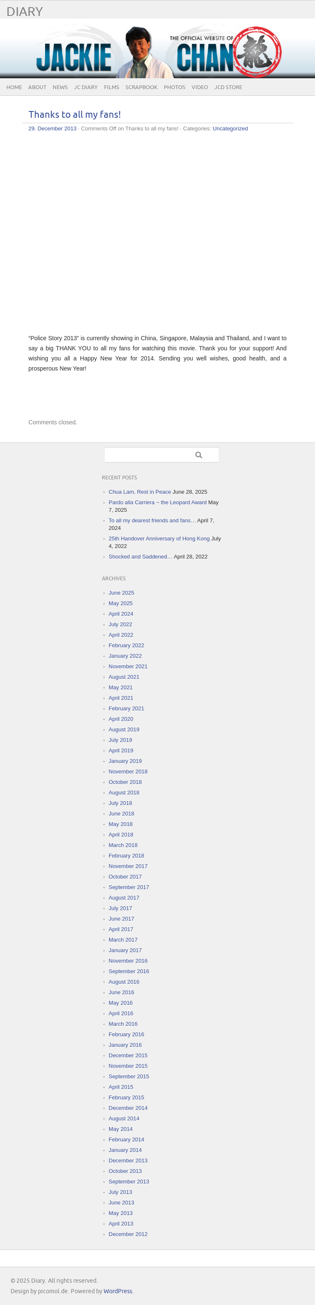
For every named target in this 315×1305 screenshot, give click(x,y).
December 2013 (128, 1160)
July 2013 (120, 1192)
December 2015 (128, 1055)
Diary (24, 12)
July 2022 (120, 624)
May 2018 (121, 824)
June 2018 (121, 813)
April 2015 (121, 1087)
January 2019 (125, 761)
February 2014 (126, 1139)
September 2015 (129, 1076)
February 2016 (126, 1034)
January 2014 (125, 1150)
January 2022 (125, 656)
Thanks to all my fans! (75, 115)
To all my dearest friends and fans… (152, 520)
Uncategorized (230, 128)
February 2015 (126, 1097)
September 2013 (129, 1181)
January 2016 (125, 1045)
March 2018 (123, 845)
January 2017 (125, 950)
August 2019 (124, 729)
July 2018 (120, 803)
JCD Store (228, 87)
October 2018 (125, 782)
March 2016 (123, 1024)
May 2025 (121, 603)
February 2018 (126, 855)
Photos (174, 87)
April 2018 (121, 834)
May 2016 (121, 1003)
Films (111, 87)
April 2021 (121, 698)
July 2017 (120, 908)
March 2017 (123, 940)
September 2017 (129, 887)
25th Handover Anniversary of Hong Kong (159, 538)
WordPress (118, 1291)
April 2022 (121, 635)
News (60, 87)
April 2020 (121, 719)
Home (14, 87)
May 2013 (121, 1213)
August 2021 (124, 677)
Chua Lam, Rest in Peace (140, 492)
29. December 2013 (53, 128)
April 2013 (121, 1223)
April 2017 (121, 929)
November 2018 (128, 771)
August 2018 (124, 792)
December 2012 (128, 1234)
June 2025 (121, 593)
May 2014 (121, 1129)
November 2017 (128, 866)
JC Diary (86, 87)
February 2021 (126, 708)
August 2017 (124, 898)
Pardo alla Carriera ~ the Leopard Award (158, 502)
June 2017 (121, 919)
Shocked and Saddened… (141, 556)
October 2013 (125, 1171)
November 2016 (128, 961)
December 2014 (128, 1108)
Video (200, 87)
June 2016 (121, 992)
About (37, 87)
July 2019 (120, 740)
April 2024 (121, 614)
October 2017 (125, 877)
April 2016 (121, 1013)
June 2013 (121, 1202)
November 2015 (128, 1066)
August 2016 (124, 982)
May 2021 (121, 687)
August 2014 (124, 1118)
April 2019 (121, 750)
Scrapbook (141, 87)
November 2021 (128, 666)
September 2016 (129, 971)
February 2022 (126, 645)
